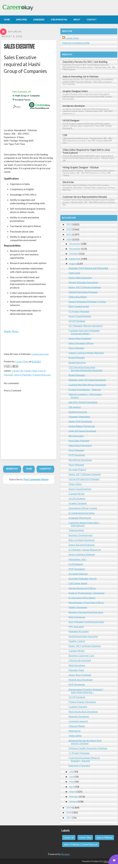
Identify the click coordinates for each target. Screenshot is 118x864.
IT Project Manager (79, 311)
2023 (69, 224)
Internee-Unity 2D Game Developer (87, 379)
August (73, 263)
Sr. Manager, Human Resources (85, 549)
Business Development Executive (86, 612)
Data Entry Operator (79, 765)
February (74, 796)
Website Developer (79, 716)
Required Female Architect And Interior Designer (85, 742)
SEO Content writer (79, 306)
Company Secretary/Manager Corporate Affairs (84, 332)
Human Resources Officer (82, 588)
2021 (69, 234)
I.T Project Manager (79, 752)
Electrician (68, 182)
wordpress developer (74, 105)
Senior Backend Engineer (82, 544)
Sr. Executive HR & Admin (82, 597)
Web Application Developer (83, 711)
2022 (69, 229)
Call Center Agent (78, 583)
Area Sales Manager (79, 440)
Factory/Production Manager (84, 479)
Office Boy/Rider (78, 296)
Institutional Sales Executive (83, 636)
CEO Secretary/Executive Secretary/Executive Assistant (85, 369)
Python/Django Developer (82, 701)
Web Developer (77, 616)
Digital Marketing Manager (83, 292)
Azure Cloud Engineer (80, 316)
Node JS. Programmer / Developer (87, 592)
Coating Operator (78, 706)
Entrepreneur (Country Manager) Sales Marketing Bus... (86, 691)
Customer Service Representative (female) (85, 196)
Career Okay (30, 370)
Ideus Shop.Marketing (80, 445)
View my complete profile (75, 42)
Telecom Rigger (77, 725)
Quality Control (77, 641)
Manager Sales (76, 669)
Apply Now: (11, 331)
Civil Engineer (76, 564)
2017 (69, 817)
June (71, 776)
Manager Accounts (79, 631)
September (75, 258)
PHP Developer (77, 454)
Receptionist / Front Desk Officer (86, 602)
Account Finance (77, 469)
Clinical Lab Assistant (80, 660)
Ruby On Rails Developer (82, 539)
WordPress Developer (80, 459)
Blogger (65, 854)
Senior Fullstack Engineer (82, 554)
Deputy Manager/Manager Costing (87, 301)
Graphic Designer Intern (75, 91)
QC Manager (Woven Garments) (86, 325)
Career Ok (17, 370)
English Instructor (78, 411)
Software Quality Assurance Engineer (88, 748)
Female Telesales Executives (83, 282)
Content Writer (77, 493)
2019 (69, 807)
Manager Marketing (79, 416)
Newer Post (12, 469)
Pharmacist (75, 730)
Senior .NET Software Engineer (85, 287)
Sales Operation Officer (81, 343)
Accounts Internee (78, 573)
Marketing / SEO (77, 559)
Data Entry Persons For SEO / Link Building (85, 61)
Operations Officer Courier (83, 507)
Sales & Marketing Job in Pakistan (80, 76)
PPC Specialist (76, 626)
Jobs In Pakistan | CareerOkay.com (32, 374)
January (73, 801)
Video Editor (75, 484)
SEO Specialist (76, 435)
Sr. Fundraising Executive (81, 512)
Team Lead (74, 272)
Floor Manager (76, 347)
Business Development (80, 535)
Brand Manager (77, 357)
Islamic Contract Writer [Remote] (86, 352)
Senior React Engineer (80, 338)
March (72, 791)
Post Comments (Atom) (36, 479)
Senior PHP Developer (80, 421)
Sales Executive (19, 47)
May (71, 781)
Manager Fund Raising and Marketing (88, 267)
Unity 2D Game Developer (82, 430)
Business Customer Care (81, 655)
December (74, 243)
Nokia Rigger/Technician (82, 426)
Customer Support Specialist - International (84, 524)
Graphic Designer (78, 503)
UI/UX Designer (71, 120)
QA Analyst (75, 406)
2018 (69, 812)
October (73, 253)
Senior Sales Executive (80, 277)
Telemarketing (76, 530)
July (71, 771)
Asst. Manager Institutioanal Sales (86, 621)
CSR (65, 135)
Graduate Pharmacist (80, 517)
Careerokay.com (40, 353)
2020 (69, 239)
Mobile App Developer (81, 679)
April (71, 786)
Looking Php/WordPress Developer (87, 384)
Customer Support (78, 721)
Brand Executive (77, 362)
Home (29, 469)
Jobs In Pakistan (104, 837)
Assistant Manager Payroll (82, 578)
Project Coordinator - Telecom (85, 389)
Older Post (45, 469)
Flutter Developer (78, 607)
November (75, 248)
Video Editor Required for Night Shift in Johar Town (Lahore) (86, 151)
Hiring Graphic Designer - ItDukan (81, 167)
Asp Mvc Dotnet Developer (83, 401)
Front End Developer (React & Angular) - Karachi (84, 759)
